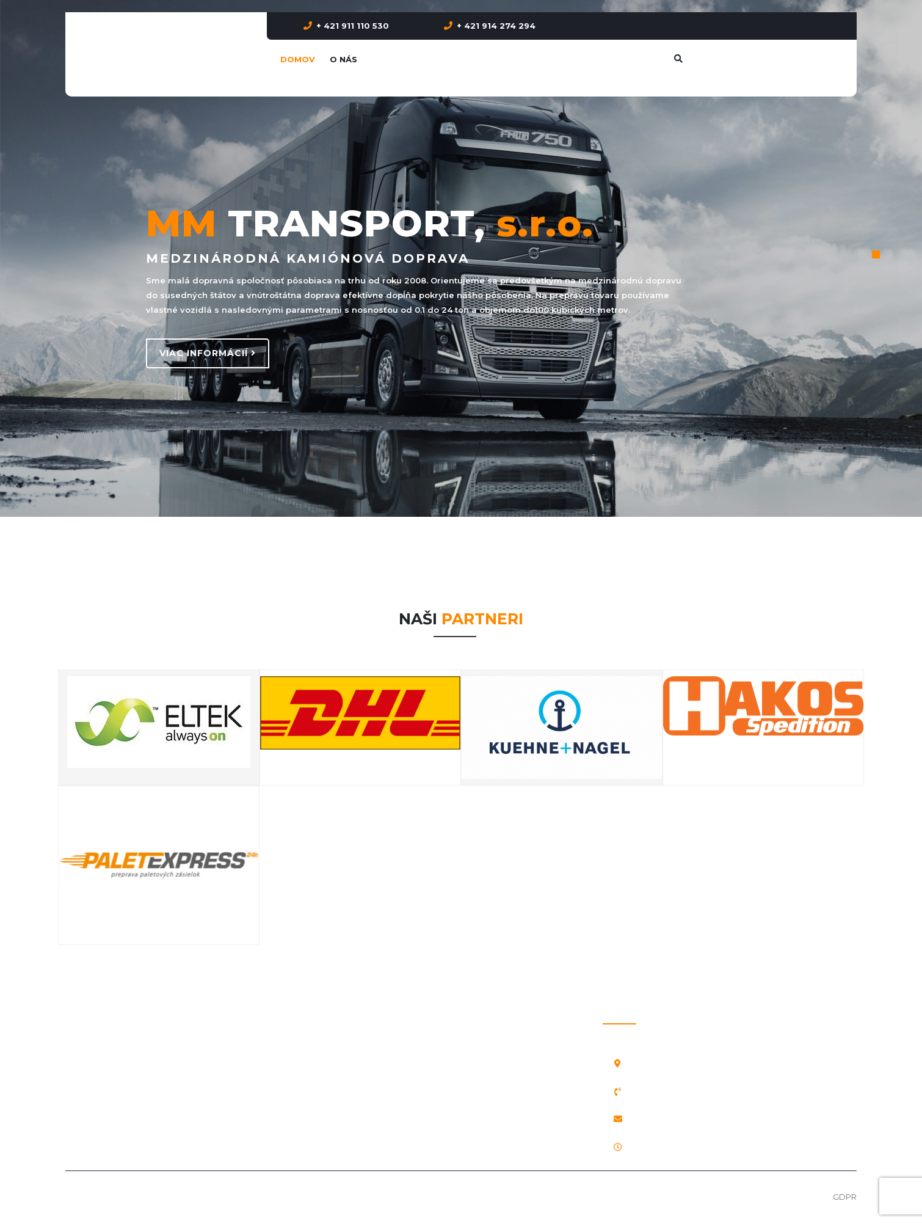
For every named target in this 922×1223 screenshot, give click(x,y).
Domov (297, 59)
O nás (343, 59)
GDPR (845, 1197)
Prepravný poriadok (104, 1008)
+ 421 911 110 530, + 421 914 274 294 (698, 1092)
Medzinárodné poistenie (114, 1063)
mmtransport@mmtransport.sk (697, 1119)
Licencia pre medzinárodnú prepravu (138, 1091)
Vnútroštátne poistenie (110, 1036)
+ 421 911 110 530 (352, 26)
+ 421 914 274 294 (496, 26)
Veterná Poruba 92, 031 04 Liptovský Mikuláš (722, 1063)
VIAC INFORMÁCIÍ (207, 353)
